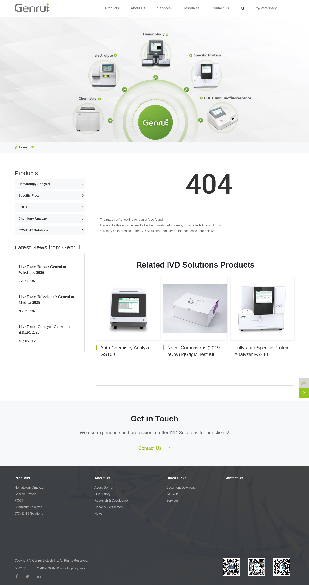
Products (112, 8)
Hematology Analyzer (34, 184)
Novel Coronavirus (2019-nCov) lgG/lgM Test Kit (194, 351)
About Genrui (103, 487)
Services (164, 8)
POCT (23, 207)
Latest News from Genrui (47, 247)
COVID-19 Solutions (33, 230)
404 (33, 147)
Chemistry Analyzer (33, 218)
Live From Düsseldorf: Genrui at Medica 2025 (46, 300)
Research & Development (112, 500)
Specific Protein (30, 195)
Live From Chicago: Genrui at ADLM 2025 (44, 330)
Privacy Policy (45, 568)
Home (23, 147)
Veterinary (266, 8)
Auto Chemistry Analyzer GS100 (126, 351)
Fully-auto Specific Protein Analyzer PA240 (262, 351)
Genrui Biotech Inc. (45, 560)
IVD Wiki (172, 494)
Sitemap (20, 568)
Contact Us (220, 8)
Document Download (181, 487)
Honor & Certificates (108, 507)
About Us (138, 8)
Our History (102, 494)
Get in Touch (154, 418)
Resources (191, 8)
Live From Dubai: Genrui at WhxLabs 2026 (42, 270)
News (98, 513)
